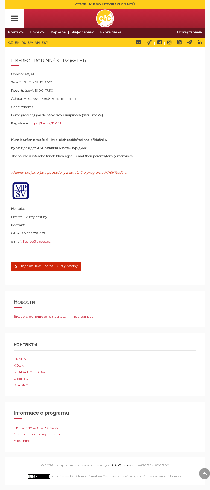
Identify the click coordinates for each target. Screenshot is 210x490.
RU (24, 42)
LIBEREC (21, 378)
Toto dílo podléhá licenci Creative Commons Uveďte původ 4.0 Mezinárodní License (104, 476)
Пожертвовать (189, 32)
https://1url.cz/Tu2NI (45, 123)
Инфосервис (82, 32)
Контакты (16, 32)
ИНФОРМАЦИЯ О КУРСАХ (36, 427)
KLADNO (21, 385)
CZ (11, 42)
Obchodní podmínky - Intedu (37, 434)
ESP (45, 42)
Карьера (58, 32)
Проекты (37, 32)
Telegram (189, 42)
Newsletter (149, 42)
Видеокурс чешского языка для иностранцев (54, 316)
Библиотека (110, 32)
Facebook (160, 42)
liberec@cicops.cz (37, 241)
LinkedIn (200, 42)
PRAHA (20, 359)
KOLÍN (19, 365)
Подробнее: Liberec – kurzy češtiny (46, 267)
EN (17, 42)
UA (31, 42)
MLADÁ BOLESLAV (29, 372)
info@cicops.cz (124, 465)
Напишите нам (138, 42)
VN (37, 42)
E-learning (22, 441)
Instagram (169, 42)
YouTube (179, 42)
